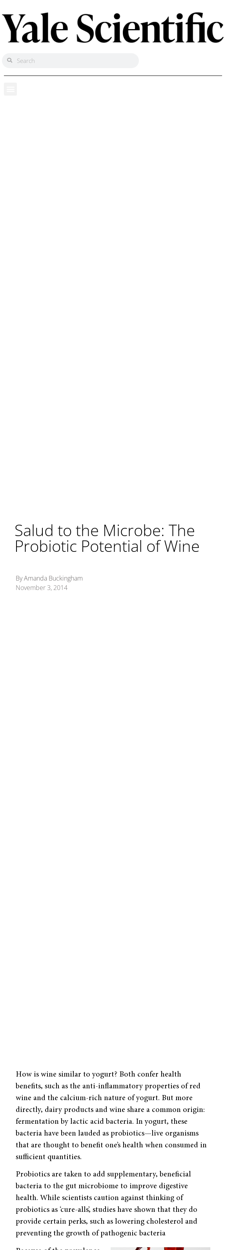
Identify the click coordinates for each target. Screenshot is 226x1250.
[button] (10, 89)
